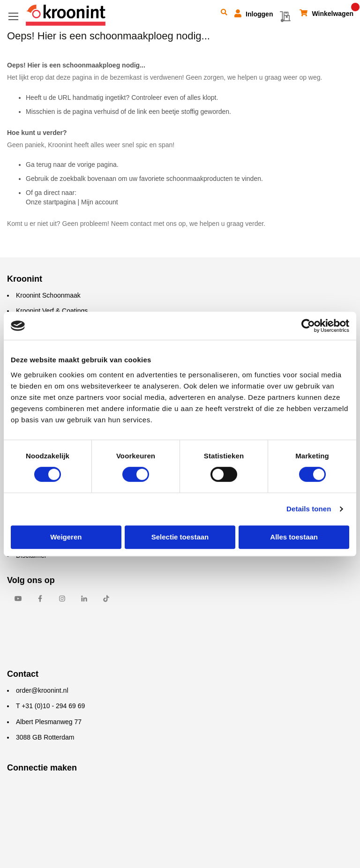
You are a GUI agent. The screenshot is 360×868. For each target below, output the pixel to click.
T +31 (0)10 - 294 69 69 (50, 706)
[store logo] (65, 15)
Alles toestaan (294, 537)
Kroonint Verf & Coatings (52, 310)
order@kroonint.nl (42, 690)
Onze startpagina (51, 202)
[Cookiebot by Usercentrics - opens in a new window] (308, 326)
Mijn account (99, 202)
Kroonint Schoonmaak (48, 295)
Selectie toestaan (180, 537)
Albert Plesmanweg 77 (49, 722)
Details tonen (308, 509)
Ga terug (38, 164)
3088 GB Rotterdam (45, 737)
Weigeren (66, 537)
